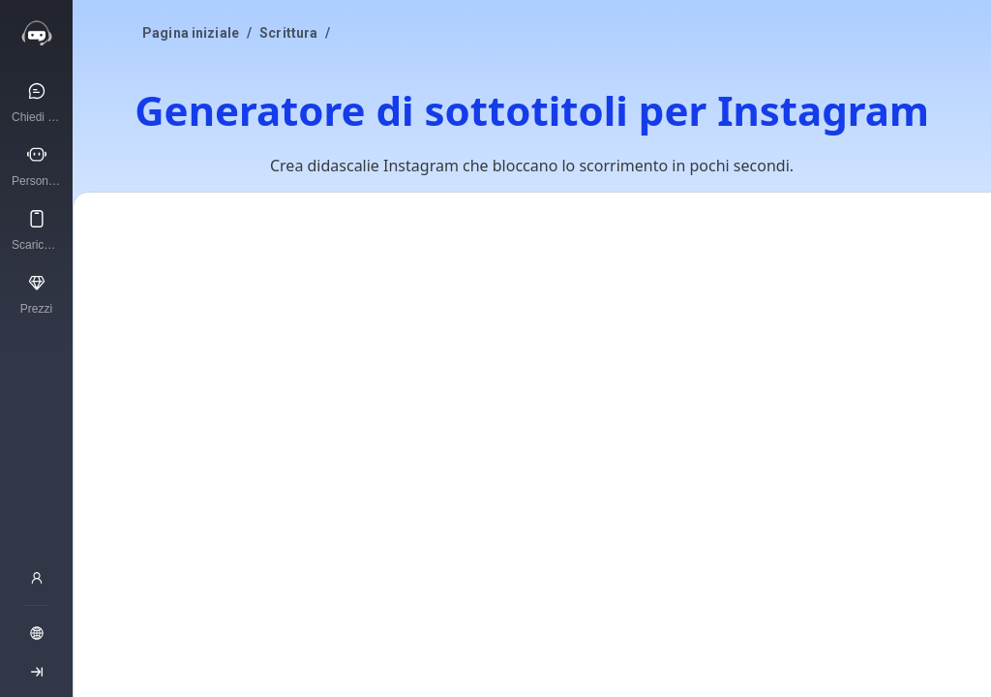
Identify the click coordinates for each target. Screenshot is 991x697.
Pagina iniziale (190, 33)
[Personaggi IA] (36, 165)
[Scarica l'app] (36, 229)
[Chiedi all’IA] (36, 102)
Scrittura (288, 33)
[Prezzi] (36, 293)
